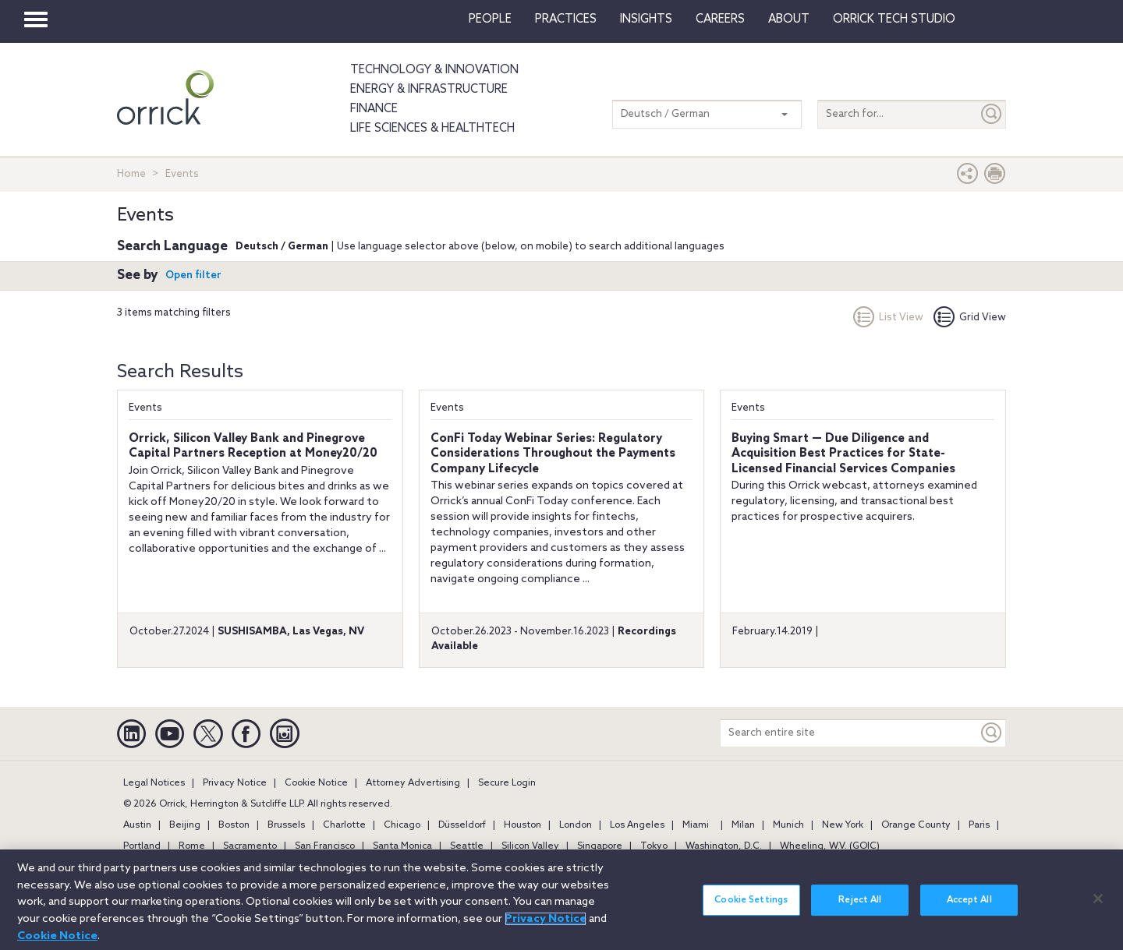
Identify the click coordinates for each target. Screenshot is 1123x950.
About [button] (788, 19)
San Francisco (325, 846)
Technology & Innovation (434, 70)
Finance (374, 109)
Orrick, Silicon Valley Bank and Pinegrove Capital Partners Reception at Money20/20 (253, 446)
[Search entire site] (849, 733)
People (490, 19)
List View (888, 317)
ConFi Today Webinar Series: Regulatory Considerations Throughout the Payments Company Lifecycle (552, 454)
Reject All (859, 914)
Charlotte (344, 825)
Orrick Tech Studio (894, 19)
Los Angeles (637, 825)
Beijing (184, 825)
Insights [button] (646, 19)
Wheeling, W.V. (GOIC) (830, 846)
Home (131, 174)
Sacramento (250, 846)
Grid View (969, 317)
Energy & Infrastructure (429, 90)
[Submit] (992, 114)
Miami (695, 825)
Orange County (916, 825)
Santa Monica (402, 846)
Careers (720, 19)
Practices (566, 19)
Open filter (193, 275)
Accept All (969, 914)
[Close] (1098, 912)
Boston (234, 825)
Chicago (402, 825)
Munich (788, 825)
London (575, 825)
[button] (968, 177)
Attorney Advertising (413, 783)
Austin (137, 825)
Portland (142, 846)
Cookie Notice (316, 783)
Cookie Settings (751, 914)
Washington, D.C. (723, 846)
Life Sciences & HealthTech (432, 129)
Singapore (599, 846)
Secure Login (507, 783)
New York (842, 825)
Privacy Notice (235, 783)
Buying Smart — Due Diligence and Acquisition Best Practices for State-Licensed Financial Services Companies (843, 454)
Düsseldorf (462, 825)
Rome (192, 846)
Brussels (286, 825)
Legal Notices (154, 783)
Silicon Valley (530, 846)
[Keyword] (992, 733)
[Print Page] (995, 177)
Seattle (467, 846)
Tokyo (654, 846)
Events (145, 408)
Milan (743, 825)
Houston (522, 825)
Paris (979, 825)
